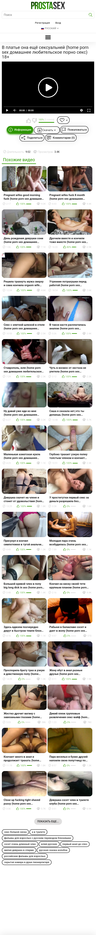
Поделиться (35, 137)
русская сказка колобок (53, 850)
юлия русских (49, 844)
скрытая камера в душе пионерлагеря (26, 862)
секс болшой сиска (15, 832)
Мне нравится (28, 120)
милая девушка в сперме (19, 850)
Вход (58, 22)
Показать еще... (48, 821)
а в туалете (38, 832)
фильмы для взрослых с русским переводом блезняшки (37, 838)
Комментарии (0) (64, 137)
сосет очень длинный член (20, 844)
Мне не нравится (34, 120)
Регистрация (42, 22)
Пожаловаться (77, 129)
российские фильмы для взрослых (24, 856)
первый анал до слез (75, 844)
